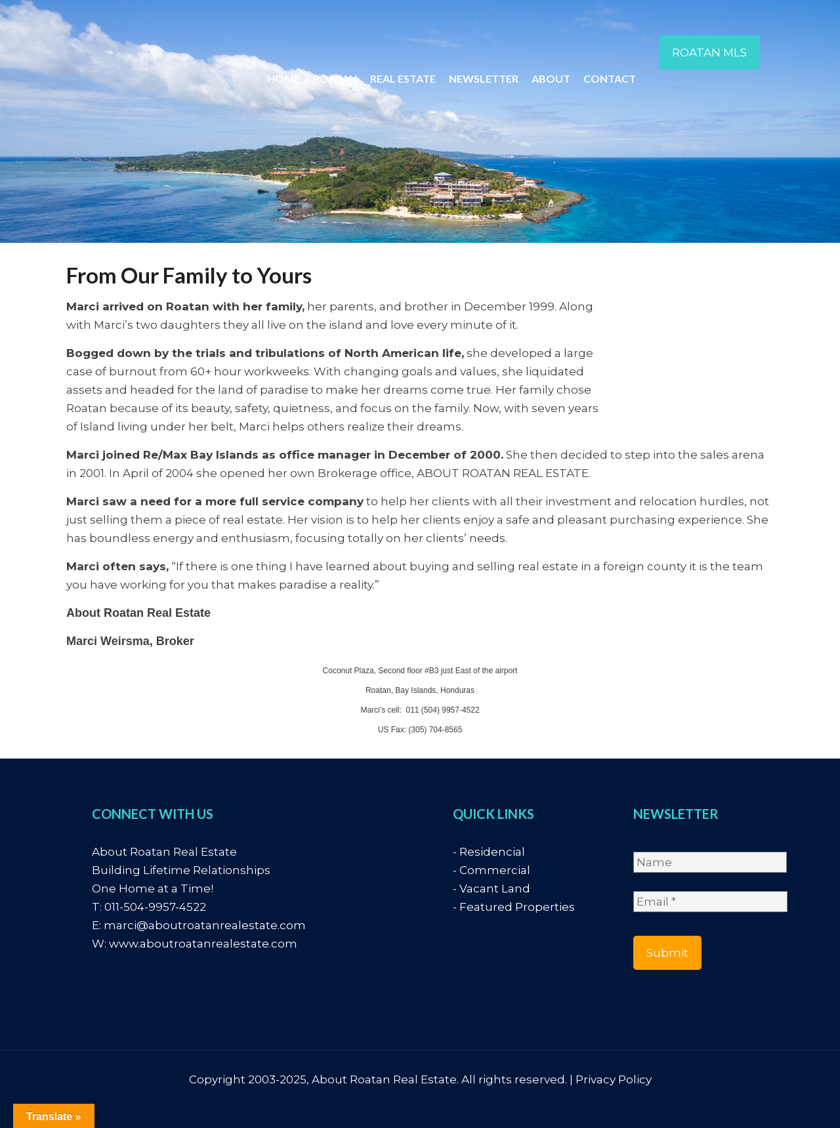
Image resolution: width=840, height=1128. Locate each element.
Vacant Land (494, 888)
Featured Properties (517, 906)
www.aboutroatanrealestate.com (203, 943)
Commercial (494, 870)
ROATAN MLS (709, 52)
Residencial (492, 851)
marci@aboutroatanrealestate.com (205, 925)
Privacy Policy (614, 1079)
